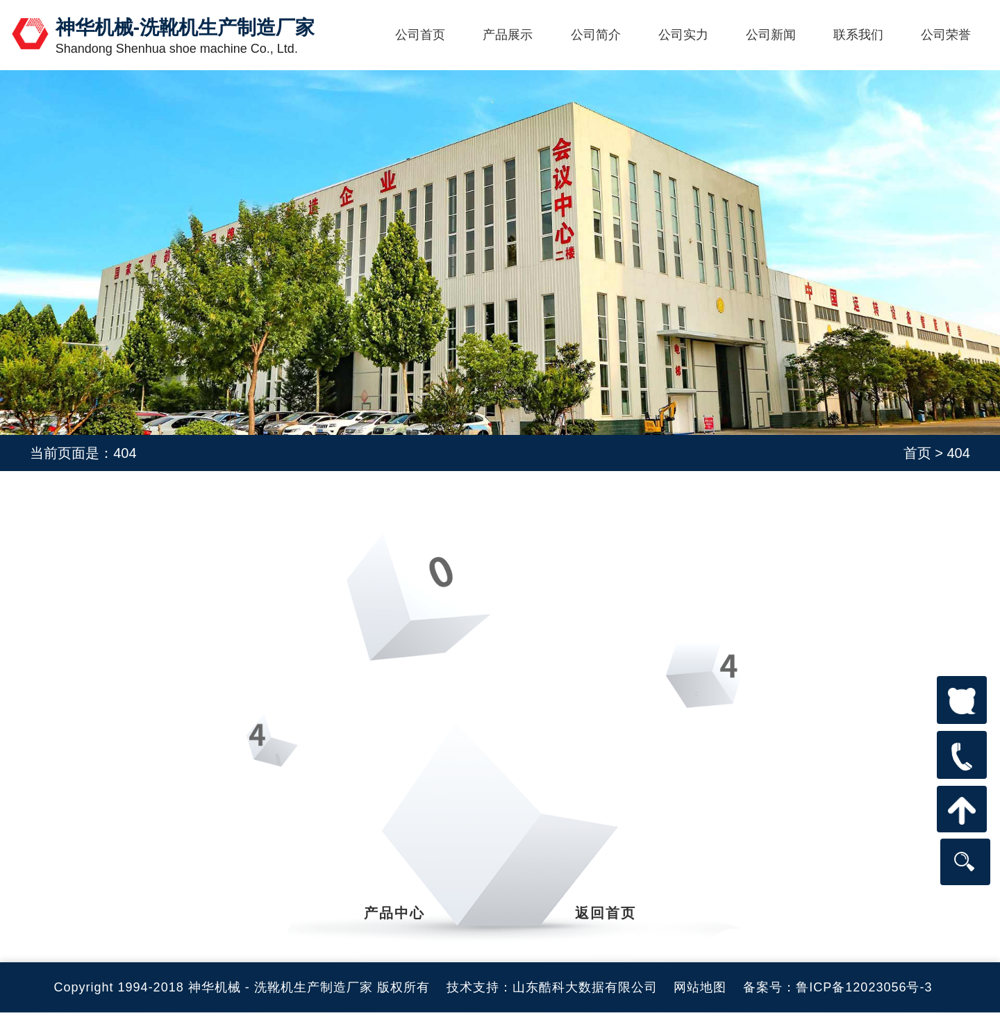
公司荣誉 (946, 35)
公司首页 (420, 35)
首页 (917, 453)
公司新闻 (771, 35)
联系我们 (858, 35)
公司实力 (683, 35)
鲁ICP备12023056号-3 (864, 987)
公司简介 (596, 35)
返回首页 (605, 913)
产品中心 (394, 913)
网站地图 (700, 987)
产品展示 (508, 35)
